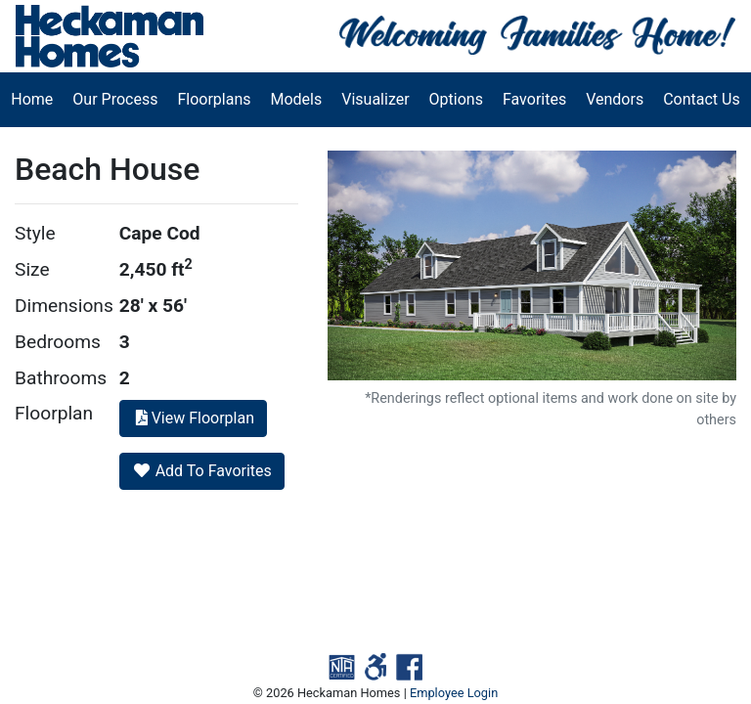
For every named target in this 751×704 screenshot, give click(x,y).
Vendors (614, 99)
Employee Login (454, 692)
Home (32, 99)
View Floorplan (193, 418)
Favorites (534, 99)
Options (456, 99)
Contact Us (701, 99)
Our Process (114, 99)
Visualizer (375, 99)
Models (297, 99)
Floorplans (213, 99)
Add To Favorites (202, 471)
